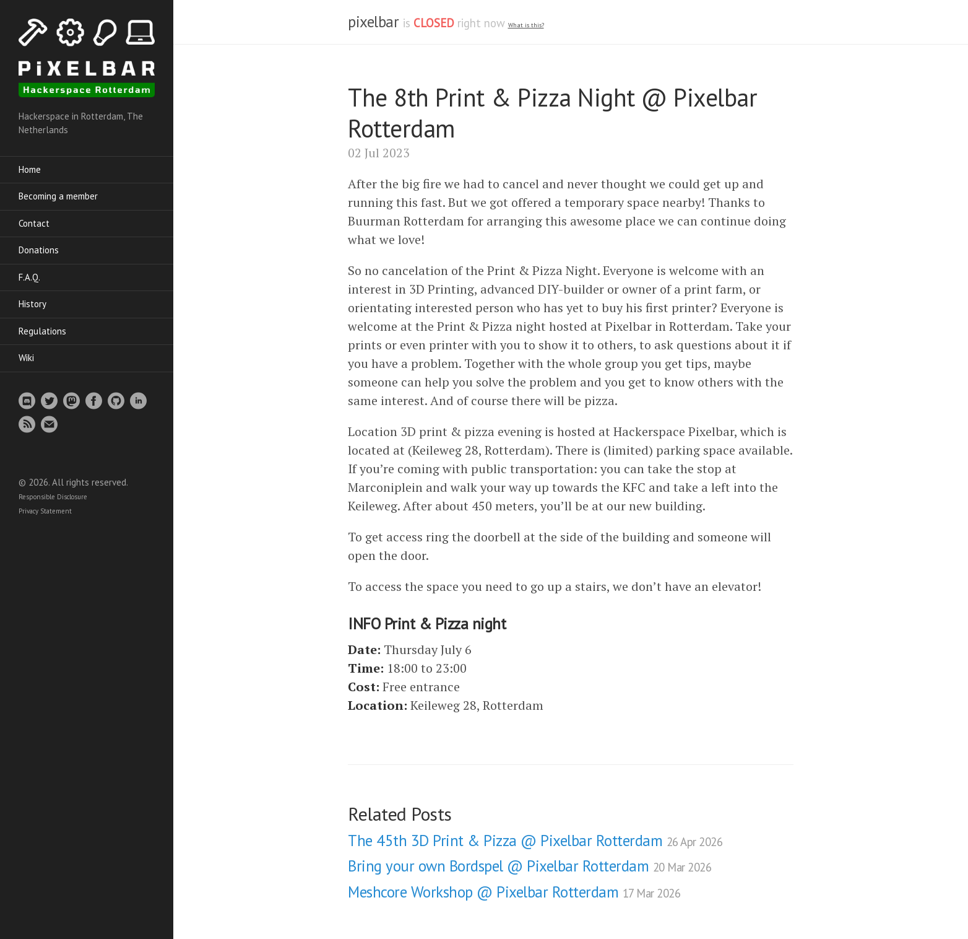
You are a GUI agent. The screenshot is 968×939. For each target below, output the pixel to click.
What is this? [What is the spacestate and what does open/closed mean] (526, 25)
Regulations (42, 331)
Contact (34, 223)
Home (30, 169)
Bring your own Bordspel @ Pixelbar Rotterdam (529, 866)
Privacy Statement (45, 511)
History (32, 304)
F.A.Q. (29, 277)
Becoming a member (58, 196)
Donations (39, 250)
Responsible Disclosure (53, 496)
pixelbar (373, 22)
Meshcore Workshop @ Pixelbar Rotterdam (514, 892)
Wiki (26, 358)
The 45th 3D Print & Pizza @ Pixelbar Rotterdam (535, 840)
